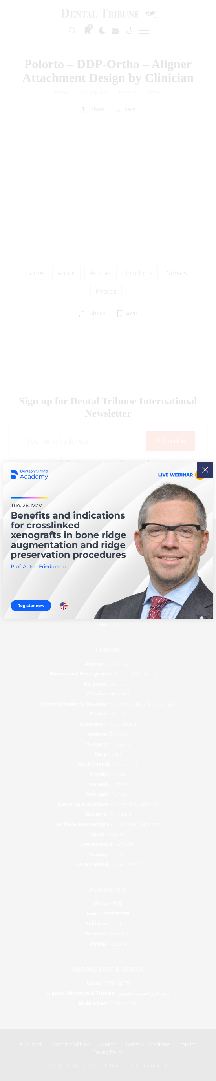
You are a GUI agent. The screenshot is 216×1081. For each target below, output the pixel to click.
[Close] (205, 470)
